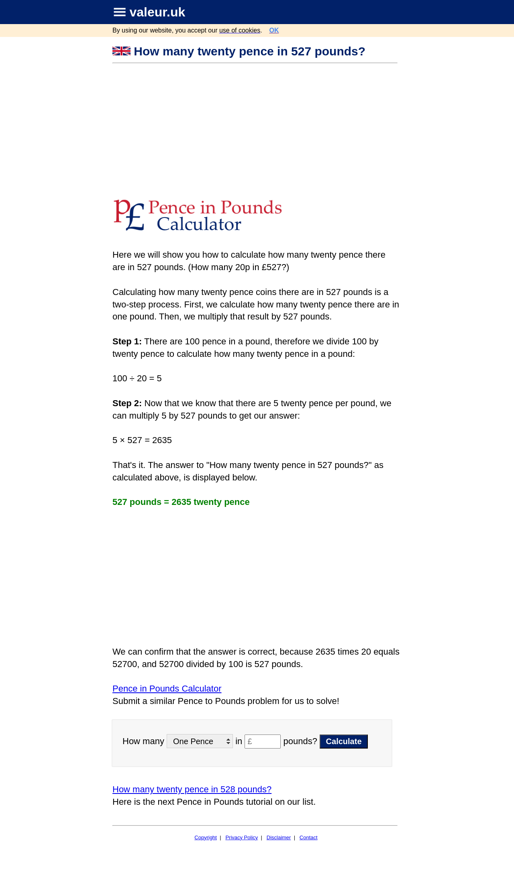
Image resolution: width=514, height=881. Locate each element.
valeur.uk (158, 12)
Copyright (205, 837)
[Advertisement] (256, 124)
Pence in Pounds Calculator (167, 689)
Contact (309, 837)
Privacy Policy (241, 837)
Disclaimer (279, 837)
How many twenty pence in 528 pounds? (191, 789)
